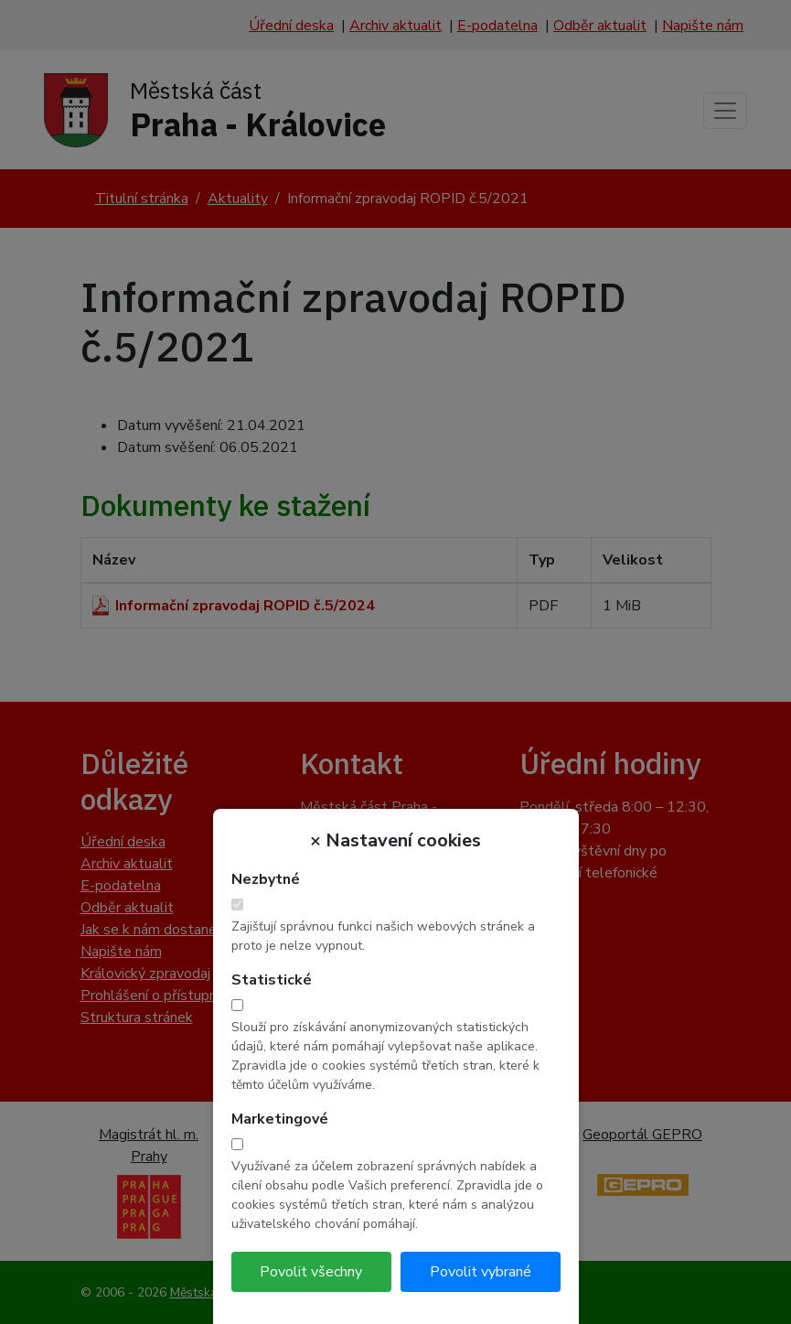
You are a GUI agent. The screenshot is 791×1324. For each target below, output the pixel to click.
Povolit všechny (311, 1272)
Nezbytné (265, 879)
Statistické (271, 980)
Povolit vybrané (480, 1272)
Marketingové (279, 1119)
